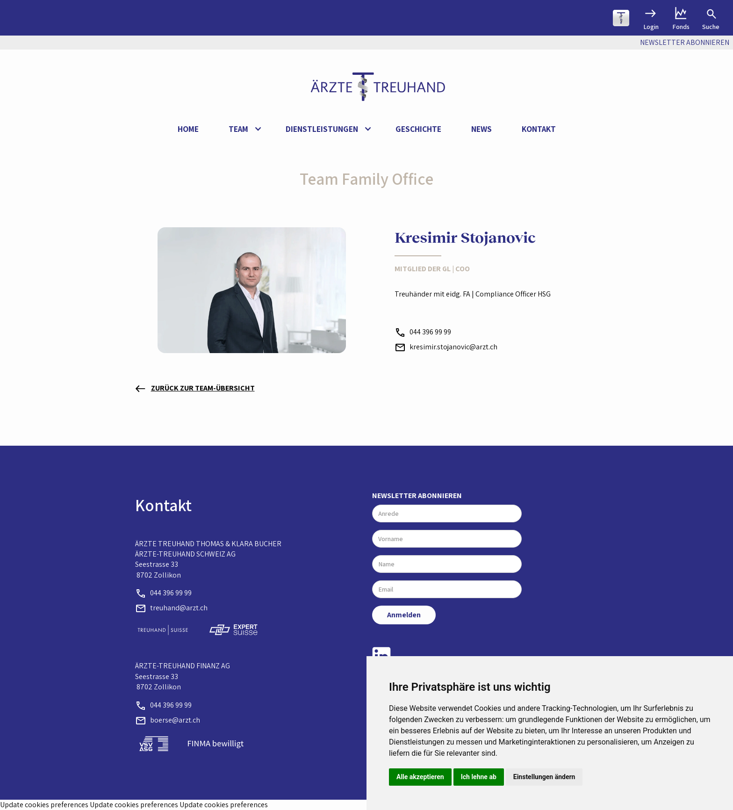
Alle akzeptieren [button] (420, 777)
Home (188, 128)
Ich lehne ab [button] (478, 777)
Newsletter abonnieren (417, 495)
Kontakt (539, 128)
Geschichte (418, 128)
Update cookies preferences (44, 805)
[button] (242, 129)
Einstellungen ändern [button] (544, 777)
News (481, 128)
